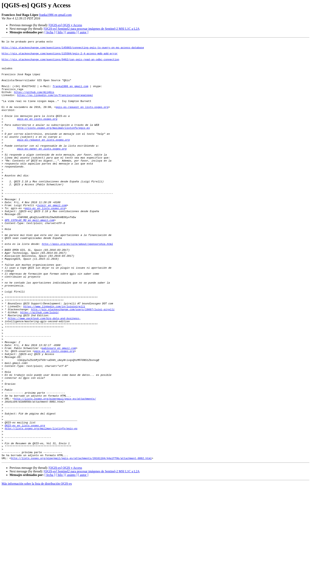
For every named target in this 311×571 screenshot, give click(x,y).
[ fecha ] (49, 32)
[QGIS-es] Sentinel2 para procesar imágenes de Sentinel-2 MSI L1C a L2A (91, 28)
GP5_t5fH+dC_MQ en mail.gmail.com (29, 256)
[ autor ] (83, 32)
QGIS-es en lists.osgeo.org (25, 503)
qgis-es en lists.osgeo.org (37, 135)
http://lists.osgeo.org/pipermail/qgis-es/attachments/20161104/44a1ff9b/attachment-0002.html (81, 542)
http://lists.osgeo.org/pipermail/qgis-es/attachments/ (55, 470)
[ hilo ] (60, 32)
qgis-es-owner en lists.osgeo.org (42, 170)
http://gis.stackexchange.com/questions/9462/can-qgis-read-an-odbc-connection (60, 63)
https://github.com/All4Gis (34, 103)
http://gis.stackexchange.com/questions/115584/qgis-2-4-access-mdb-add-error (60, 56)
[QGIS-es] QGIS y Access (65, 25)
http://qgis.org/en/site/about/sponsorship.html (77, 285)
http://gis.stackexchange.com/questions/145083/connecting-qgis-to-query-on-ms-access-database (73, 49)
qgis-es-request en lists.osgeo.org (82, 120)
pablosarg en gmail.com (59, 410)
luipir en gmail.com (51, 238)
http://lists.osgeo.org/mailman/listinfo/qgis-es (53, 145)
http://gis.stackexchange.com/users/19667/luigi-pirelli (72, 363)
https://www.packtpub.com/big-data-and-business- (44, 374)
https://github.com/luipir (39, 367)
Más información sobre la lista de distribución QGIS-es (37, 567)
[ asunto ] (71, 32)
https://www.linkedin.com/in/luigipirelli (54, 360)
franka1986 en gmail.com (55, 14)
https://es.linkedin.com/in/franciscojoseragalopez (55, 106)
